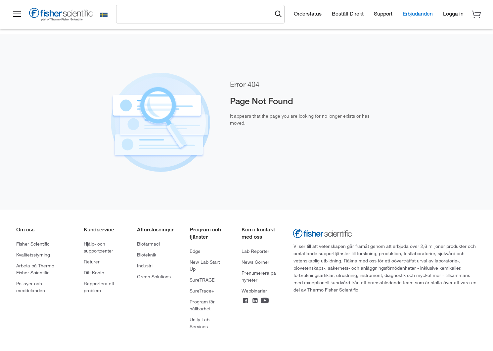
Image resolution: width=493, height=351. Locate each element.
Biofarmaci (148, 244)
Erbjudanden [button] (418, 13)
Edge (195, 251)
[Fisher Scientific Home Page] (60, 15)
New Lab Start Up (205, 265)
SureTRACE (202, 280)
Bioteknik (146, 255)
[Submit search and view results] (278, 14)
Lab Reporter (255, 251)
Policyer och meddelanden (30, 287)
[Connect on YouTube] (265, 301)
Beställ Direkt (348, 13)
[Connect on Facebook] (245, 301)
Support (383, 13)
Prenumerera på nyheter (259, 276)
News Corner (255, 262)
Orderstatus (308, 13)
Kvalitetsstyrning (33, 255)
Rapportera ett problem (99, 287)
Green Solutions (154, 277)
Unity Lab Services (199, 323)
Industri (145, 266)
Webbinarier (254, 291)
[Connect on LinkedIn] (255, 301)
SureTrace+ (202, 291)
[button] (16, 14)
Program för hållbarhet (202, 305)
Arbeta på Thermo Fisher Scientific (35, 269)
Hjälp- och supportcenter (98, 247)
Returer (92, 262)
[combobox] (195, 13)
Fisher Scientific (33, 244)
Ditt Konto (94, 273)
